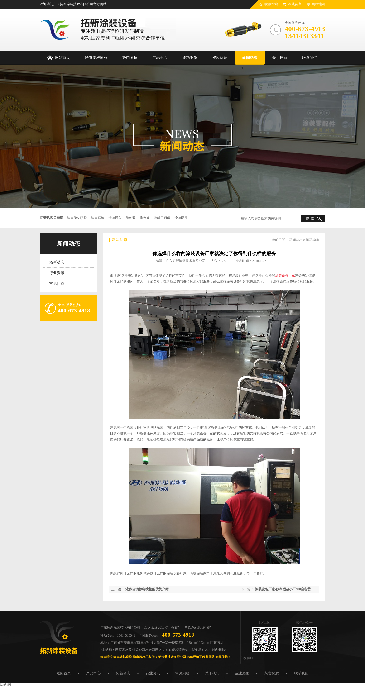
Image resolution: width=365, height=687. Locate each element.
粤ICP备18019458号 (198, 627)
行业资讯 (56, 273)
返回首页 (64, 673)
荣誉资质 (271, 673)
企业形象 (242, 673)
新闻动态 (68, 244)
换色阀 (145, 218)
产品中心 (93, 673)
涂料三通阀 (162, 218)
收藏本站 (271, 4)
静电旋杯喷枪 (77, 218)
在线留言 (295, 4)
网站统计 (6, 685)
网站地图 (318, 4)
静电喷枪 (97, 218)
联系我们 (301, 673)
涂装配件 (181, 218)
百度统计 (217, 642)
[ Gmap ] (205, 642)
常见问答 (56, 283)
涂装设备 (115, 218)
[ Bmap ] (193, 642)
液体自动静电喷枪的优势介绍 (147, 589)
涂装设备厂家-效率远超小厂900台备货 (283, 589)
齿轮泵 (131, 218)
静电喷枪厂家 (142, 657)
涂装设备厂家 (285, 275)
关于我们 (212, 673)
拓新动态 (56, 262)
